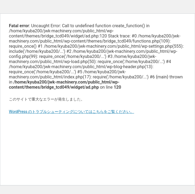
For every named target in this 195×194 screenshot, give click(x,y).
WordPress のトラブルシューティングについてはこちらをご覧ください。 (71, 111)
